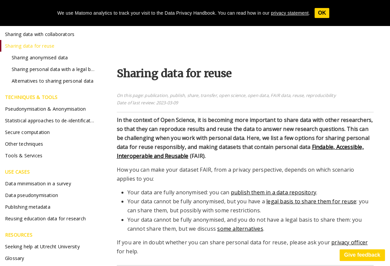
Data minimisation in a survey (38, 183)
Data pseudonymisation (31, 195)
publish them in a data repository (274, 192)
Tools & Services (23, 155)
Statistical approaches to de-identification (51, 120)
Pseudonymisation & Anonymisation (45, 109)
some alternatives (240, 228)
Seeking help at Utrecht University (42, 246)
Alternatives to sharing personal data (52, 81)
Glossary (14, 258)
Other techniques (24, 144)
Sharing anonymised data (40, 57)
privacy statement (290, 13)
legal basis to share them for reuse (311, 201)
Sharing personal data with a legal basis (55, 69)
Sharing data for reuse (29, 46)
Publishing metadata (27, 207)
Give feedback (362, 255)
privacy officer (349, 242)
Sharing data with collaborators (39, 34)
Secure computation (27, 132)
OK (322, 13)
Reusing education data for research (45, 218)
